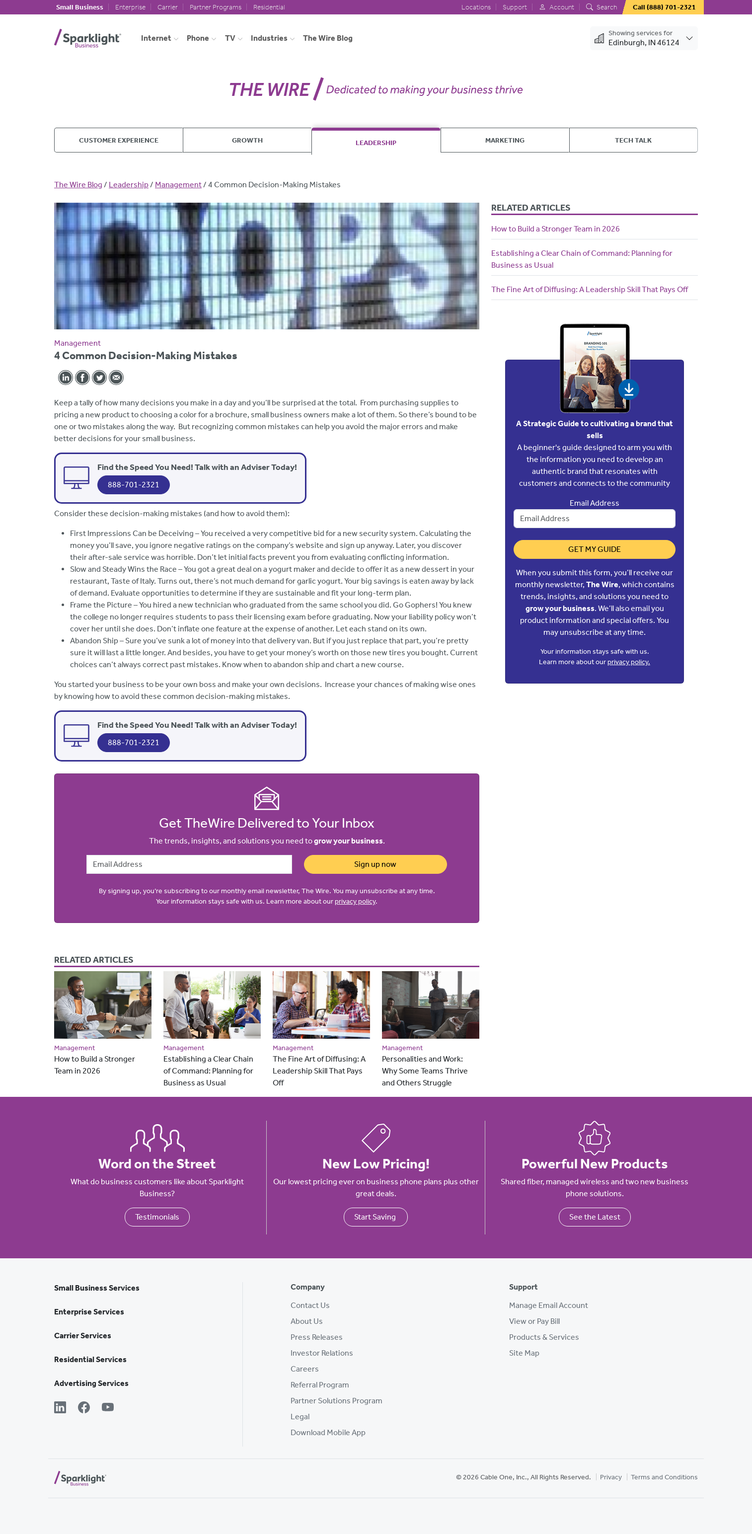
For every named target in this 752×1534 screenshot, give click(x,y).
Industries (269, 38)
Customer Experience (118, 140)
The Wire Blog (328, 38)
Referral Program (320, 1384)
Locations (476, 7)
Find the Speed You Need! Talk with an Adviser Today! (197, 467)
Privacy (611, 1477)
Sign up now (375, 864)
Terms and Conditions (664, 1477)
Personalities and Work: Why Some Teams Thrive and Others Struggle (425, 1070)
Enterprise (130, 7)
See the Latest (594, 1217)
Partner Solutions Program (336, 1400)
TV (230, 38)
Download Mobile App (328, 1432)
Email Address (594, 503)
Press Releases (317, 1337)
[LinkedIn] (60, 1408)
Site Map (524, 1353)
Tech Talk (633, 140)
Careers (305, 1369)
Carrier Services (82, 1335)
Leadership (376, 143)
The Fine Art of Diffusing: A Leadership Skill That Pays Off (319, 1070)
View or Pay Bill (534, 1321)
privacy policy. (628, 662)
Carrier (167, 7)
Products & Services (544, 1337)
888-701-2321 (133, 484)
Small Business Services (97, 1288)
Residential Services (90, 1359)
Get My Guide (594, 549)
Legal (300, 1416)
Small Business (79, 7)
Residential (269, 7)
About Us (307, 1321)
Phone (198, 38)
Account (556, 7)
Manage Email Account (548, 1305)
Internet (156, 38)
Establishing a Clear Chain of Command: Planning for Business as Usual (208, 1070)
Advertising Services (91, 1383)
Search (601, 7)
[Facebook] (84, 1408)
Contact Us (310, 1305)
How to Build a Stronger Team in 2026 (555, 228)
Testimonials (157, 1217)
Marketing (505, 140)
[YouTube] (108, 1408)
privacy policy (355, 901)
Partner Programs (215, 7)
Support (515, 7)
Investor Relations (322, 1353)
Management (178, 184)
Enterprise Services (89, 1311)
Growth (247, 140)
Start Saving (375, 1217)
